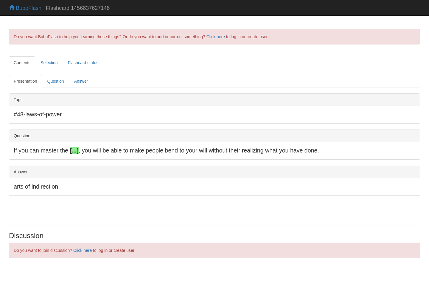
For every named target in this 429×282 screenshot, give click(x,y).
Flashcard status (83, 62)
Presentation (25, 81)
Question (55, 81)
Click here (215, 36)
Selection (49, 62)
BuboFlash (25, 8)
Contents (22, 62)
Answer (81, 81)
